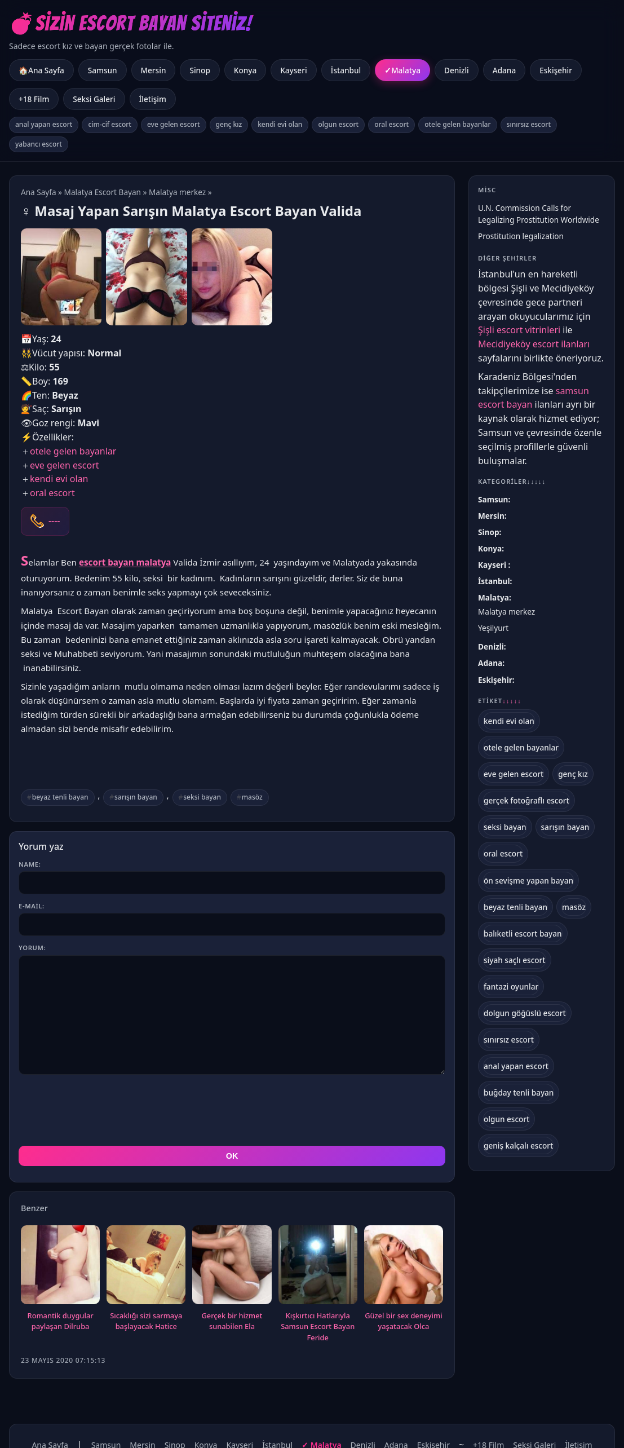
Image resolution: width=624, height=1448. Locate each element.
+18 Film (34, 99)
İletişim (152, 99)
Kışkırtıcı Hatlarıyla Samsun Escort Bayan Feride (318, 1326)
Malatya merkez (177, 192)
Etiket (499, 701)
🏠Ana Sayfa (41, 70)
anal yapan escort (43, 124)
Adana (504, 70)
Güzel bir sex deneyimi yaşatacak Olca (403, 1321)
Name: (30, 864)
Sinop (199, 70)
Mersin (153, 70)
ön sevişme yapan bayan (528, 880)
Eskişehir (555, 70)
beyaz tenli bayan (60, 797)
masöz (252, 797)
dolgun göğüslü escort (525, 1013)
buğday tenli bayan (519, 1092)
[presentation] (104, 1110)
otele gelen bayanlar (457, 124)
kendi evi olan (280, 124)
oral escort (391, 124)
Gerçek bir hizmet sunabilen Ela (231, 1321)
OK (232, 1155)
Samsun (102, 70)
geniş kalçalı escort (518, 1145)
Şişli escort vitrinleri (519, 330)
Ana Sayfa (38, 192)
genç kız (229, 124)
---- (54, 521)
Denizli (456, 70)
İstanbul (346, 70)
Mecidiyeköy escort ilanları (534, 344)
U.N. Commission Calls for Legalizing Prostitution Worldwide (538, 213)
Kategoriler (512, 481)
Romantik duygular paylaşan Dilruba (61, 1321)
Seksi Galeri (94, 99)
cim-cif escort (109, 124)
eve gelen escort (173, 124)
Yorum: (32, 947)
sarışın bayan (135, 797)
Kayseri (293, 70)
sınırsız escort (529, 124)
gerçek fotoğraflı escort (526, 800)
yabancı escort (38, 144)
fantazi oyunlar (511, 986)
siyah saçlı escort (515, 960)
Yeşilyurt (493, 628)
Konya (245, 70)
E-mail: (32, 906)
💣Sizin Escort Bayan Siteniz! (130, 23)
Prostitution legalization (521, 236)
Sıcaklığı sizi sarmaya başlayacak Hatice (146, 1321)
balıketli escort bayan (523, 933)
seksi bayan (202, 797)
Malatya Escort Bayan (102, 192)
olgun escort (338, 124)
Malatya (406, 70)
